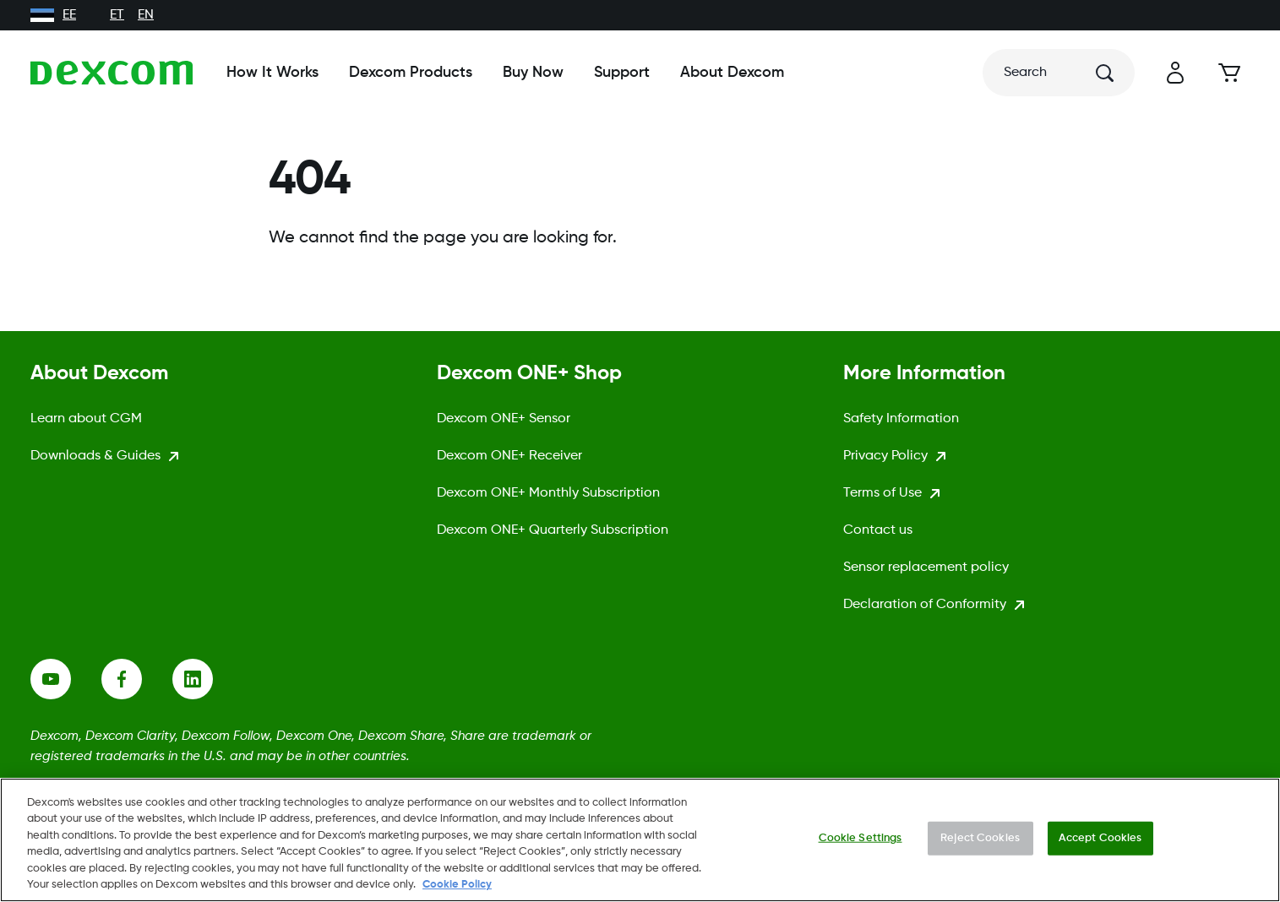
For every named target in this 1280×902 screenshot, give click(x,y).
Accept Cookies (1100, 838)
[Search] (1059, 72)
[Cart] (1229, 72)
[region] (640, 840)
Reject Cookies (980, 838)
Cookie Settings (860, 838)
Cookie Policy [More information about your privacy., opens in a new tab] (457, 884)
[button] (1175, 72)
